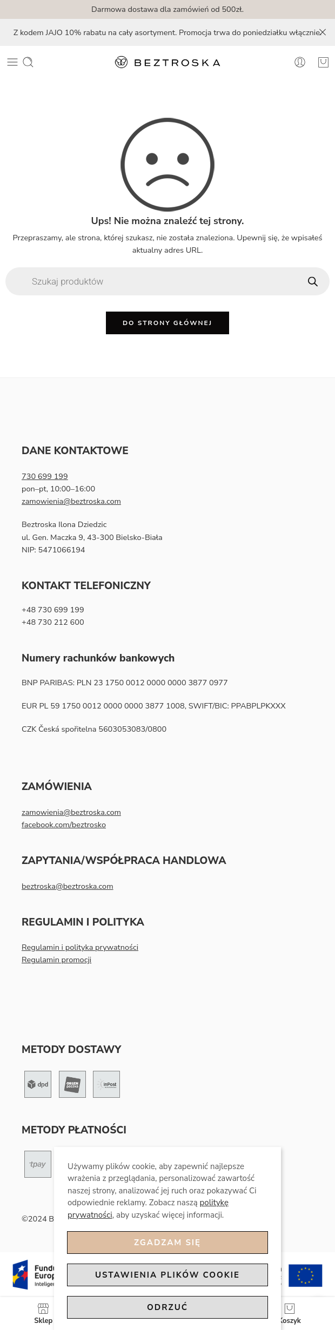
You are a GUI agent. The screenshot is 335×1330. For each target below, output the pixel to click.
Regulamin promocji (56, 959)
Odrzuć (167, 1307)
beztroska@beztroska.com (67, 886)
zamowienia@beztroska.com (71, 501)
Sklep (43, 1313)
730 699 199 (45, 476)
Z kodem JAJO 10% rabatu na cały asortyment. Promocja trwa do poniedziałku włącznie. (167, 32)
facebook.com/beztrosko (64, 824)
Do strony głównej (167, 323)
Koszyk (289, 1313)
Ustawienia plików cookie (167, 1275)
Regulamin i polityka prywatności (80, 947)
